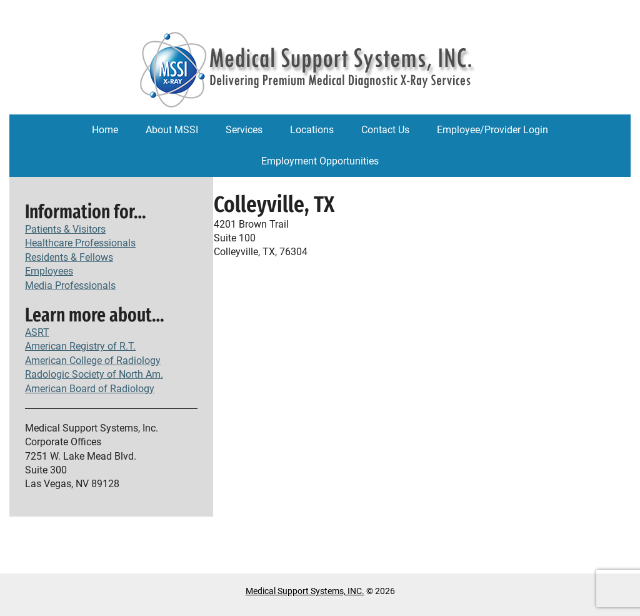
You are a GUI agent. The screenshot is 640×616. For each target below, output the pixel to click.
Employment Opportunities (320, 161)
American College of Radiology (93, 360)
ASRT (37, 332)
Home (105, 130)
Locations (312, 130)
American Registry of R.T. (80, 346)
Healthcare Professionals (80, 243)
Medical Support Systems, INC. (305, 591)
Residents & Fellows (69, 257)
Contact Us (385, 130)
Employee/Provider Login (492, 130)
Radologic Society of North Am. (94, 374)
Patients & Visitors (65, 229)
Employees (49, 271)
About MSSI (172, 130)
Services (244, 130)
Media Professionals (70, 285)
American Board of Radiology (89, 389)
